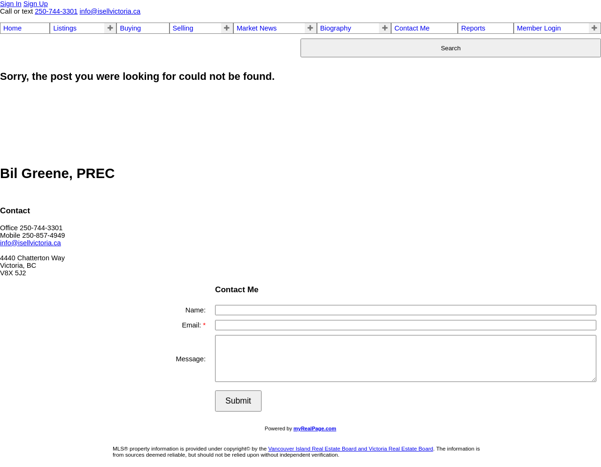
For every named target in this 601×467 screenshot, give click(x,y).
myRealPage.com (314, 428)
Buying (130, 28)
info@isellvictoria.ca (30, 243)
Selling (183, 28)
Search (451, 48)
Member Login (539, 28)
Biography (335, 28)
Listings (65, 28)
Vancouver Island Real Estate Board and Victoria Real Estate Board (350, 448)
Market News (257, 28)
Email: (192, 325)
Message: (191, 359)
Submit (238, 400)
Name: (195, 310)
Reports (473, 28)
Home (12, 28)
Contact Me (412, 28)
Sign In (11, 4)
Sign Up (35, 4)
